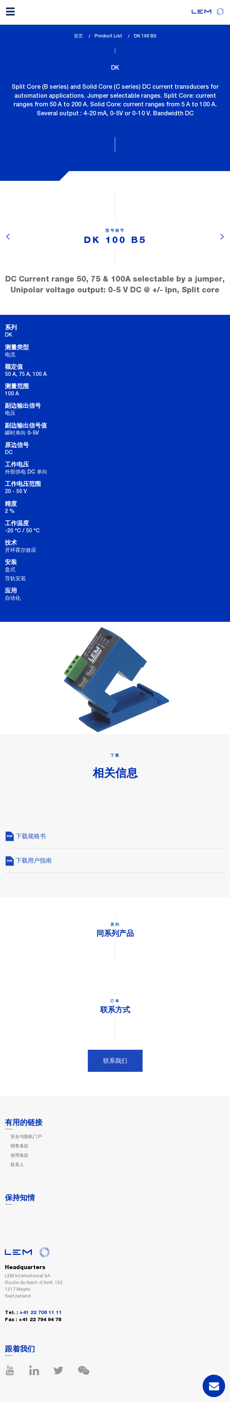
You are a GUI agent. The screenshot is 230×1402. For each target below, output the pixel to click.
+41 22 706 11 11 (41, 1312)
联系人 (17, 1164)
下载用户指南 (28, 860)
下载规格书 (25, 836)
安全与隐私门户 (26, 1136)
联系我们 (115, 1060)
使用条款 (20, 1155)
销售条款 (20, 1146)
